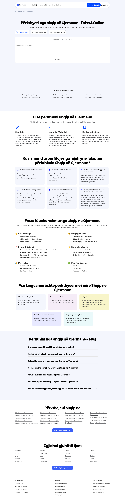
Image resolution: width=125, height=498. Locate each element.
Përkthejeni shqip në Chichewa (74, 412)
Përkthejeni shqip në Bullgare (49, 417)
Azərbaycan (18, 456)
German (68, 39)
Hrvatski (92, 448)
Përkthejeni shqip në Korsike (98, 411)
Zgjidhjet (35, 5)
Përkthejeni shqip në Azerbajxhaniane (26, 417)
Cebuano (67, 448)
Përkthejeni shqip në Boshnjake (49, 415)
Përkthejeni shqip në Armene (23, 415)
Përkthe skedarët (93, 5)
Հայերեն (18, 453)
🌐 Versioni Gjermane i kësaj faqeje (62, 84)
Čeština (92, 450)
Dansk (92, 453)
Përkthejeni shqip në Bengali (48, 412)
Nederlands (93, 456)
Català (67, 445)
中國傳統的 (68, 456)
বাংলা (41, 450)
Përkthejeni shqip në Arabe (23, 412)
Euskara (42, 445)
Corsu (92, 445)
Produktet (52, 5)
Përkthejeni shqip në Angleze (30, 89)
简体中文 (67, 453)
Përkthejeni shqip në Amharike (24, 409)
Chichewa (68, 450)
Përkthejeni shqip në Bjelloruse (49, 409)
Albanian (56, 39)
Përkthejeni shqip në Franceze (30, 91)
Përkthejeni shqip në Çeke (98, 417)
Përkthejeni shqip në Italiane (94, 89)
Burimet (58, 5)
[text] (39, 50)
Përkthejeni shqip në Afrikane (24, 407)
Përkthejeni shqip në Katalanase (74, 407)
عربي (16, 450)
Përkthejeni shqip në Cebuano (74, 409)
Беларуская (43, 448)
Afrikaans (18, 445)
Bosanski (43, 453)
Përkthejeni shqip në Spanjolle (94, 91)
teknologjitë (43, 5)
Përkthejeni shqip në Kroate (98, 414)
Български (43, 456)
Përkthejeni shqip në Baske (48, 407)
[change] (62, 39)
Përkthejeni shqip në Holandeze (62, 91)
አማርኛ (17, 448)
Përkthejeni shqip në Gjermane (62, 89)
